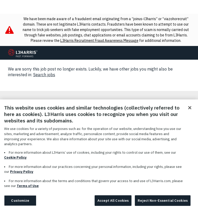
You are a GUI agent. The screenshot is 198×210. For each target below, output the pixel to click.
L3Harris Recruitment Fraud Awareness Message (99, 40)
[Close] (189, 109)
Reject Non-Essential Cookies (163, 202)
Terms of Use (28, 187)
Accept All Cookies (113, 202)
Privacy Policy (21, 173)
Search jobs (44, 74)
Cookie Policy (15, 159)
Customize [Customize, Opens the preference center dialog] (20, 202)
